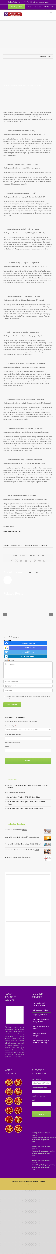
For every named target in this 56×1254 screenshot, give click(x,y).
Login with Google (20, 648)
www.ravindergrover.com (12, 531)
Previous (43, 56)
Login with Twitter (20, 652)
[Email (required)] (28, 686)
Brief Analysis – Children (41, 1010)
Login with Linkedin (20, 656)
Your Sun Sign (10, 726)
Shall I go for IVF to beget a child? (41, 1028)
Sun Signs (34, 545)
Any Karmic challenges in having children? (41, 1021)
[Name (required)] (28, 681)
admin (7, 545)
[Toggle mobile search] (47, 13)
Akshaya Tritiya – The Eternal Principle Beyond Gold (23, 797)
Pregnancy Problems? (40, 1015)
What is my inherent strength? (39, 1035)
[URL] (28, 690)
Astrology (28, 545)
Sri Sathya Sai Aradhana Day (16, 792)
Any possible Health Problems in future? (39, 1004)
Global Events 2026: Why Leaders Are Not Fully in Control (25, 809)
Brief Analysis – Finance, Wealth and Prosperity (41, 1042)
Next (49, 56)
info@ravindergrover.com (40, 2)
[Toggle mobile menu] (51, 13)
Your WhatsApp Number (14, 734)
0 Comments (43, 545)
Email (7, 746)
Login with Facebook (20, 643)
